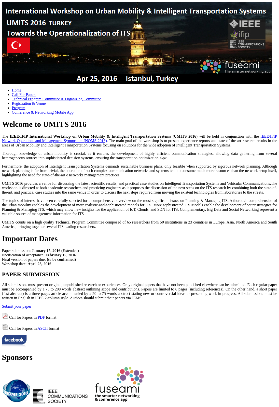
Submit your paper (16, 306)
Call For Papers (24, 94)
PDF (42, 317)
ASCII (43, 328)
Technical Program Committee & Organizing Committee (56, 99)
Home (16, 90)
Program (18, 108)
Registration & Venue (29, 103)
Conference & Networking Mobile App (43, 112)
